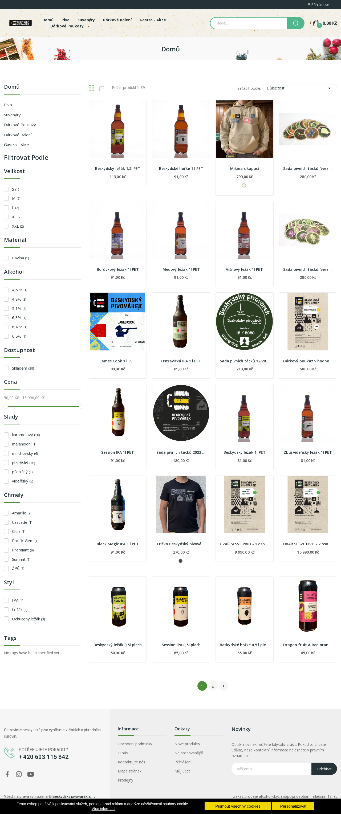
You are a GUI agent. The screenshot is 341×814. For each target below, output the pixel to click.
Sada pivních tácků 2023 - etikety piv (181, 452)
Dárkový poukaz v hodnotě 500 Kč (308, 360)
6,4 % (19, 326)
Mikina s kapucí (244, 168)
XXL (18, 226)
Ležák (19, 609)
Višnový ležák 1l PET (244, 269)
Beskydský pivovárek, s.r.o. (74, 796)
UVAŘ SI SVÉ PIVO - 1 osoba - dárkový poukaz (244, 543)
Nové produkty (187, 743)
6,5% (19, 336)
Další (223, 686)
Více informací (103, 809)
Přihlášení (182, 761)
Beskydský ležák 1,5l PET (117, 168)
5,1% (19, 308)
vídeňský (22, 481)
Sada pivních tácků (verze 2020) (308, 168)
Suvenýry (12, 114)
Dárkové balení (17, 134)
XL (16, 216)
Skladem (23, 368)
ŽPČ (18, 568)
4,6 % (19, 289)
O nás (123, 752)
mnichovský (25, 453)
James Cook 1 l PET (117, 360)
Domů (12, 87)
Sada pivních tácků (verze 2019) (308, 269)
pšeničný (22, 471)
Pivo (8, 104)
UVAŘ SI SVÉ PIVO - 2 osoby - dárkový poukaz (308, 543)
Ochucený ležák (28, 618)
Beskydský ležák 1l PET (245, 452)
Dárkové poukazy (20, 124)
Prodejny (125, 780)
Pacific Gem (25, 540)
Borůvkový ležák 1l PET (118, 269)
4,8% (19, 299)
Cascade (22, 522)
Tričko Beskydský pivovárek (181, 543)
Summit (21, 559)
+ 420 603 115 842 (44, 757)
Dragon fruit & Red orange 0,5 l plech (308, 644)
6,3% (19, 317)
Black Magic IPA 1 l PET (118, 543)
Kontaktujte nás (131, 761)
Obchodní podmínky (135, 743)
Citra (18, 531)
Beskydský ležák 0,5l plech (118, 644)
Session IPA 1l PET (117, 452)
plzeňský (23, 462)
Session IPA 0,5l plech (181, 644)
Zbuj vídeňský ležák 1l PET (308, 452)
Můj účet (182, 771)
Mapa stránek (129, 771)
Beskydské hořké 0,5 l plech (244, 644)
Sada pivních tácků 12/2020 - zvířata (244, 360)
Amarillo (21, 513)
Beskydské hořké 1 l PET (181, 168)
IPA (17, 600)
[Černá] (180, 561)
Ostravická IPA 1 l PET (181, 360)
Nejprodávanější (188, 752)
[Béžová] (244, 185)
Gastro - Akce (16, 144)
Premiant (23, 550)
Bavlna (20, 257)
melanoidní (24, 444)
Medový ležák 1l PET (181, 269)
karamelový (26, 434)
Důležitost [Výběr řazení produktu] (300, 88)
